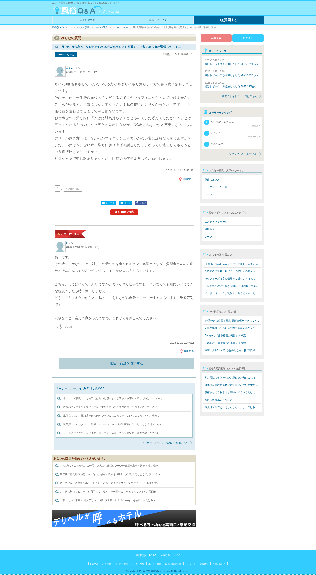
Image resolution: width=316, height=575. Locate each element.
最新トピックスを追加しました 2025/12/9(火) (230, 84)
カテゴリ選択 (101, 27)
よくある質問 (121, 564)
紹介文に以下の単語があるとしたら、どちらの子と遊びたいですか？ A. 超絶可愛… (107, 483)
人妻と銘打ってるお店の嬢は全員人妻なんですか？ (233, 328)
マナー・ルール (120, 27)
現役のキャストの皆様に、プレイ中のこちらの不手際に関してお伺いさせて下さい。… (112, 407)
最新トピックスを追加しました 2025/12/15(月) (231, 73)
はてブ (125, 203)
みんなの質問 (87, 20)
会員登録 (216, 38)
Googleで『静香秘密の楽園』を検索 (225, 335)
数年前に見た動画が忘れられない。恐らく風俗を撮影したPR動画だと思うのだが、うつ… (108, 474)
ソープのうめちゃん (232, 123)
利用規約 (106, 564)
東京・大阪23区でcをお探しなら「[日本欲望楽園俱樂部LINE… (233, 350)
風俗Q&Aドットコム (61, 27)
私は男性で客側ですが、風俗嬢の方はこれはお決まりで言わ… (233, 377)
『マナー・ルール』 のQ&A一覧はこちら (165, 442)
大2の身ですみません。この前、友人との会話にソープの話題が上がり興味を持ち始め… (107, 466)
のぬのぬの (214, 144)
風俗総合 (210, 229)
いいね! (68, 327)
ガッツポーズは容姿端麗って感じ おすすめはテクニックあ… (233, 278)
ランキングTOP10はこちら (242, 154)
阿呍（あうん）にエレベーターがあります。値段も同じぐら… (233, 263)
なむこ (73, 67)
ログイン (248, 38)
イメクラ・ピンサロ (216, 187)
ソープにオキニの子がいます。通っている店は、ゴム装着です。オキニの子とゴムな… (112, 433)
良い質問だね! (72, 188)
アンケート (190, 564)
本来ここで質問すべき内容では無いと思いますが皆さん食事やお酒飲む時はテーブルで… (114, 398)
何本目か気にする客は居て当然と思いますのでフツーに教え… (233, 385)
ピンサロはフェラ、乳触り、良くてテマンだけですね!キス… (233, 293)
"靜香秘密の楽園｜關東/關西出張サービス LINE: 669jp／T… (233, 320)
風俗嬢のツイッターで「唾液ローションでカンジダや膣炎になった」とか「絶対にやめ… (114, 424)
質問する (229, 20)
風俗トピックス (158, 20)
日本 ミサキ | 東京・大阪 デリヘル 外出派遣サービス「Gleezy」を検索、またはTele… (106, 500)
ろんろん (232, 134)
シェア (140, 203)
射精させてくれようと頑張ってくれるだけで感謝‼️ (233, 392)
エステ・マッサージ (216, 221)
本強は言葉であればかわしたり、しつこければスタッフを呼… (233, 407)
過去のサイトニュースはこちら (239, 96)
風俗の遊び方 (212, 179)
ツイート (108, 203)
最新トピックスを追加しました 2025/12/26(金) (231, 62)
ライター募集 (138, 564)
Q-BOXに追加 (124, 212)
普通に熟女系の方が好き (218, 399)
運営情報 (204, 564)
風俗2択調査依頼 (173, 564)
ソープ (208, 194)
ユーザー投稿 (154, 564)
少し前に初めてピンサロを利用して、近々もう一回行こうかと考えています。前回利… (107, 492)
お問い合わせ (219, 564)
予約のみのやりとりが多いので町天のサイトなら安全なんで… (233, 271)
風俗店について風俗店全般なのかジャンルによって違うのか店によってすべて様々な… (112, 415)
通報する (186, 178)
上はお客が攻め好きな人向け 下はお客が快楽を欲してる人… (233, 286)
